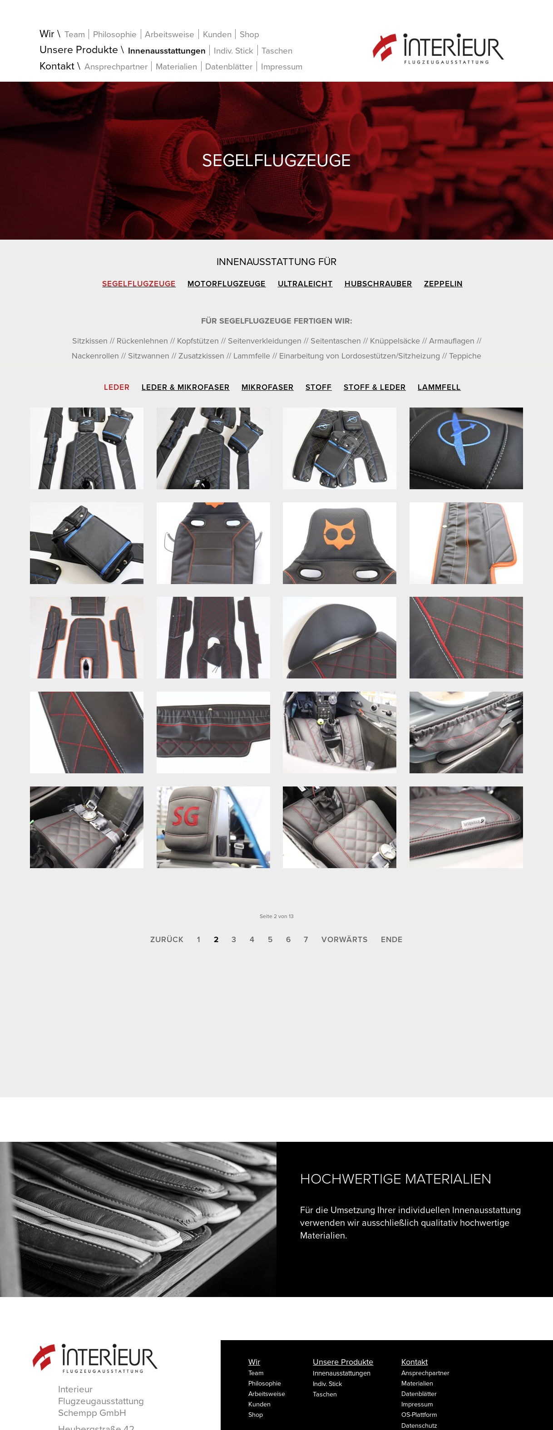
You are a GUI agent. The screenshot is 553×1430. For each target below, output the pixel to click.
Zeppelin (443, 284)
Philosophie (115, 34)
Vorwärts (344, 939)
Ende (392, 939)
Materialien (176, 66)
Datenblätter (228, 66)
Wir (47, 34)
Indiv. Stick (233, 50)
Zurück (167, 939)
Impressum (281, 67)
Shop (249, 34)
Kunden (217, 34)
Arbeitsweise (169, 34)
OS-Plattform (419, 1415)
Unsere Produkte (79, 50)
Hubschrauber (378, 284)
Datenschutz (419, 1426)
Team (74, 34)
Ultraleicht (305, 284)
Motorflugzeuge (227, 284)
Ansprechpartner (116, 66)
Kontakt (57, 66)
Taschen (277, 51)
